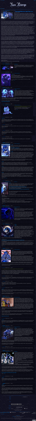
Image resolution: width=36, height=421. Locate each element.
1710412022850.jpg (7, 249)
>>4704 (15, 89)
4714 (12, 142)
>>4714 (17, 109)
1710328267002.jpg (7, 181)
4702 (19, 12)
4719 (11, 267)
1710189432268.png (7, 10)
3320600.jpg (16, 224)
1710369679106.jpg (7, 224)
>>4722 (4, 285)
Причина (23, 413)
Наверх (8, 412)
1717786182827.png (7, 351)
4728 (12, 346)
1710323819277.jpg (7, 143)
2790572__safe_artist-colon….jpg (17, 143)
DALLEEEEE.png (15, 351)
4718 (12, 248)
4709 (11, 117)
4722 (12, 287)
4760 (12, 376)
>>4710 (3, 161)
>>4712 (3, 172)
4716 (12, 205)
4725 (12, 325)
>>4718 (4, 245)
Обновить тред (5, 412)
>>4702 (12, 74)
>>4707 (14, 80)
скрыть (3, 10)
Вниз (3, 8)
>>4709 (12, 151)
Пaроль (28, 412)
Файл (25, 412)
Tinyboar (13, 416)
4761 (12, 383)
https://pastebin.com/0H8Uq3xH (15, 147)
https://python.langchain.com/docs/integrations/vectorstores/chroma (18, 186)
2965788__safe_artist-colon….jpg (17, 249)
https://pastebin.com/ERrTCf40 (6, 101)
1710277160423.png (7, 88)
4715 (11, 180)
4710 (11, 124)
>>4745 (3, 377)
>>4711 (3, 166)
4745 (12, 350)
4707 (11, 87)
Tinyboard (17, 415)
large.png (14, 10)
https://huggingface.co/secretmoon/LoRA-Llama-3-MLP (9, 372)
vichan (19, 415)
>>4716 (4, 203)
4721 (12, 281)
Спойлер (26, 408)
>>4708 (12, 144)
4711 (11, 130)
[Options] (35, 0)
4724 (12, 318)
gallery (3, 0)
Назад (1, 8)
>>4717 (4, 220)
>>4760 (4, 373)
